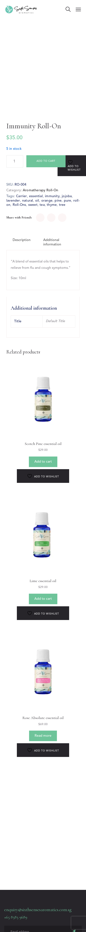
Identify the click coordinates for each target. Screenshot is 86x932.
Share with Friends (19, 217)
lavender (13, 200)
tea (42, 205)
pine (58, 200)
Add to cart (45, 161)
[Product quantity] (14, 161)
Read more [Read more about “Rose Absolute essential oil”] (43, 736)
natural (27, 200)
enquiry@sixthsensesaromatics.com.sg (38, 909)
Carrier (21, 196)
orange (46, 200)
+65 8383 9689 (15, 917)
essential (36, 196)
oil (37, 200)
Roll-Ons (19, 205)
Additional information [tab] (52, 242)
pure (67, 200)
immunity (52, 196)
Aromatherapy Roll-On (40, 190)
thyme (52, 205)
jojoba (67, 196)
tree (62, 205)
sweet (33, 205)
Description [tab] (22, 240)
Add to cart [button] (43, 461)
